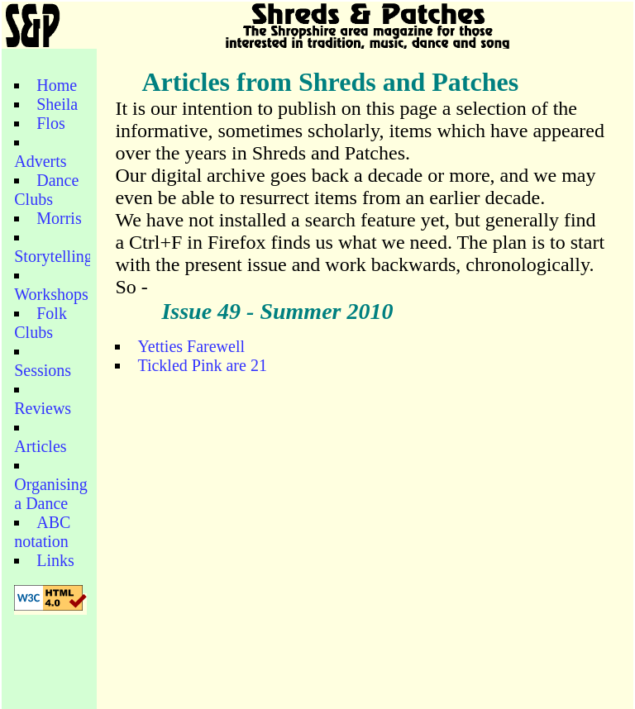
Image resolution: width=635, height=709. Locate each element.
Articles (40, 446)
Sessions (42, 370)
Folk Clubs (40, 322)
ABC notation (42, 531)
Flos (50, 123)
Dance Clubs (46, 189)
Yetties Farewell (191, 346)
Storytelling (53, 256)
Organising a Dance (51, 493)
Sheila (57, 104)
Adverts (40, 161)
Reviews (42, 408)
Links (55, 560)
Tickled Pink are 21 (201, 365)
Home (56, 85)
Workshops (51, 294)
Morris (58, 218)
